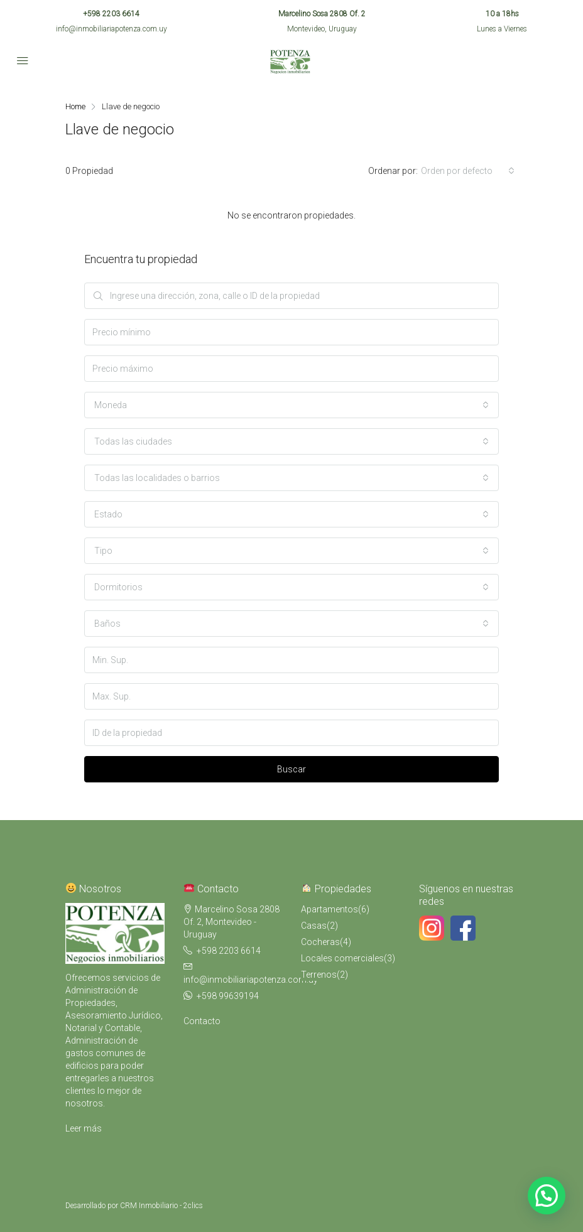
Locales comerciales (342, 958)
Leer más (83, 1128)
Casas (314, 926)
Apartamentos (329, 909)
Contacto (202, 1021)
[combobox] (467, 171)
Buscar (291, 769)
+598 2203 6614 (111, 13)
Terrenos (319, 975)
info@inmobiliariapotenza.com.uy (111, 28)
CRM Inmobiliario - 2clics (161, 1205)
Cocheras (320, 942)
